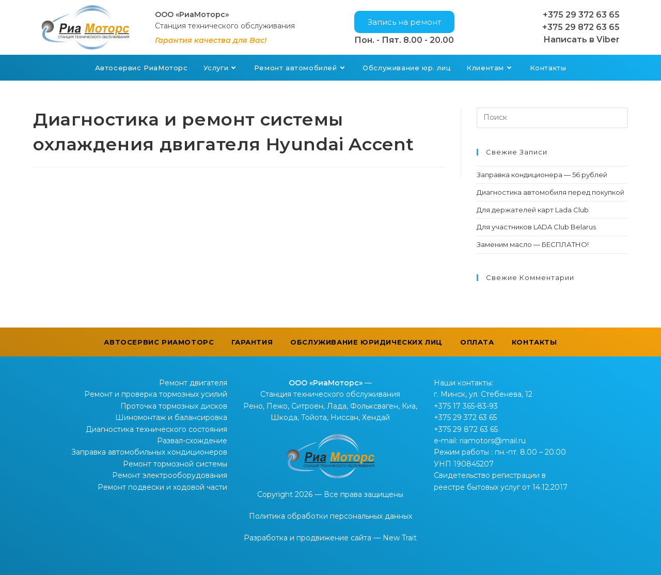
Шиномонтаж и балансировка (171, 417)
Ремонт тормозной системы (175, 464)
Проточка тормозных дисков (173, 406)
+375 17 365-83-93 (466, 406)
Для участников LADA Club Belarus (536, 227)
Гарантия (252, 342)
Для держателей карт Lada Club (533, 210)
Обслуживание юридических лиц (366, 342)
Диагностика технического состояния (156, 429)
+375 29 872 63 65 (581, 27)
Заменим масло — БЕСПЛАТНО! (533, 244)
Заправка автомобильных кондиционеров (149, 452)
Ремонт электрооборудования (169, 475)
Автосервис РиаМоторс (159, 342)
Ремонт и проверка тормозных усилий (155, 394)
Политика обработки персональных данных (330, 516)
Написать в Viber (581, 39)
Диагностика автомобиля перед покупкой (550, 192)
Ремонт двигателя (193, 382)
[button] (404, 22)
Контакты (534, 342)
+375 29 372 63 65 (581, 15)
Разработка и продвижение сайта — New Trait (330, 537)
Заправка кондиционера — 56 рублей (542, 174)
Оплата (477, 342)
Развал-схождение (192, 440)
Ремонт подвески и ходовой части (162, 487)
